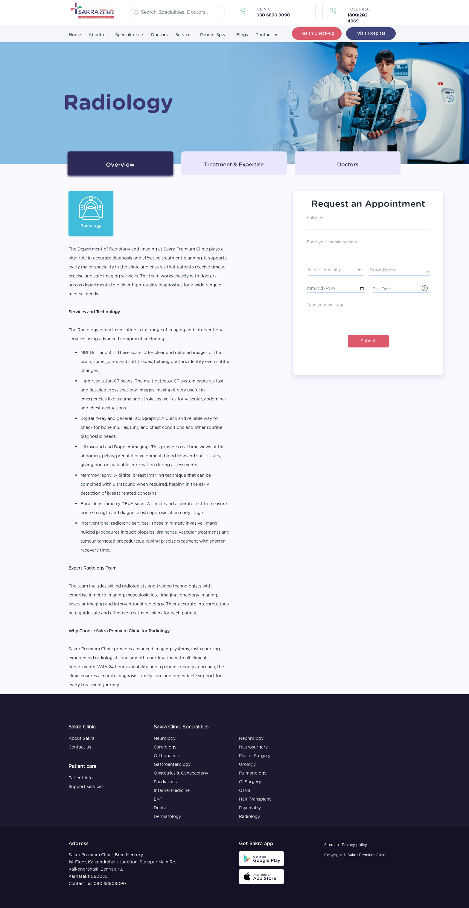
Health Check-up (316, 33)
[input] (401, 289)
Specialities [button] (127, 35)
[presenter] (335, 271)
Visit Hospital (371, 33)
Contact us (266, 35)
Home (75, 35)
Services (184, 35)
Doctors (159, 35)
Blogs (242, 35)
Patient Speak (214, 35)
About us (98, 35)
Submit (368, 341)
